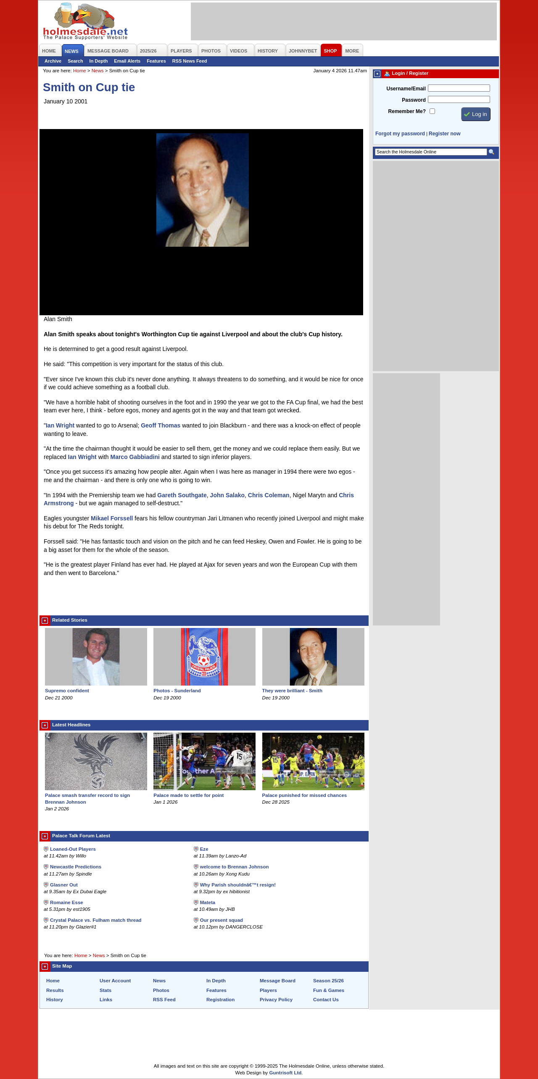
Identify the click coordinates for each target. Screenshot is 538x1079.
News (98, 70)
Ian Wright (60, 425)
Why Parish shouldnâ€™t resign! (238, 884)
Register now (444, 134)
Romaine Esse (66, 902)
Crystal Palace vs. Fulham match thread (96, 920)
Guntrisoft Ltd (285, 1072)
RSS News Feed (189, 60)
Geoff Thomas (160, 425)
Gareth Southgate (181, 495)
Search (75, 60)
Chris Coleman (269, 495)
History (54, 999)
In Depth (99, 60)
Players (268, 990)
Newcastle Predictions (75, 866)
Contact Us (326, 999)
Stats (105, 990)
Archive (53, 60)
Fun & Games (328, 990)
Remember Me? (407, 111)
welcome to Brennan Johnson (234, 866)
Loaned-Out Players (73, 849)
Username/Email (406, 89)
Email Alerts (127, 60)
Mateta (207, 902)
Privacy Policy (276, 999)
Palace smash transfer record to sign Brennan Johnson (96, 795)
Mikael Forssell (112, 518)
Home (79, 70)
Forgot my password (400, 134)
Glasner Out (64, 884)
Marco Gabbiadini (134, 457)
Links (106, 999)
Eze (204, 849)
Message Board (277, 980)
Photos (161, 990)
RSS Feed (164, 999)
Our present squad (221, 920)
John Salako (227, 495)
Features (156, 60)
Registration (220, 999)
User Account (115, 980)
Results (55, 990)
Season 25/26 (328, 980)
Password (414, 100)
